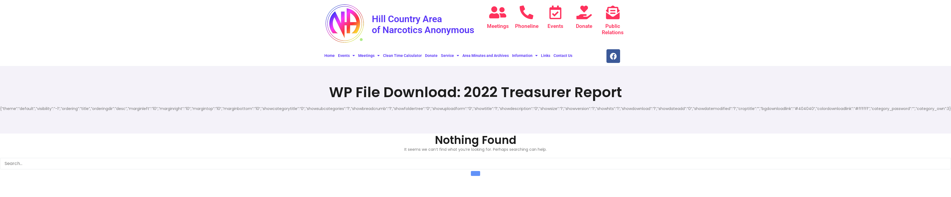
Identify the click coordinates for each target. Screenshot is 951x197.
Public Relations (612, 29)
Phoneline (526, 26)
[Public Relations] (613, 12)
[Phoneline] (526, 12)
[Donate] (584, 12)
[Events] (555, 12)
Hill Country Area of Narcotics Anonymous (413, 29)
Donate (584, 26)
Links (545, 58)
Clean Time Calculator (402, 58)
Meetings (498, 26)
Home (329, 58)
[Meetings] (498, 12)
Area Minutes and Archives (485, 58)
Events (555, 26)
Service (450, 57)
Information (525, 57)
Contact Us (563, 58)
